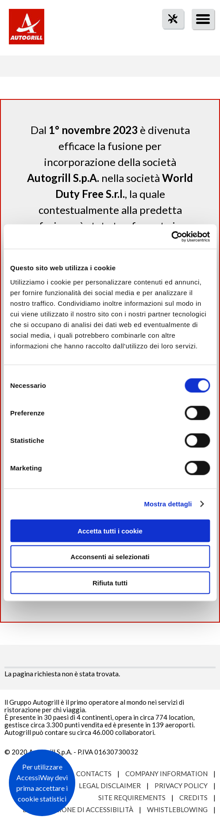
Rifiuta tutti (110, 582)
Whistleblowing (177, 809)
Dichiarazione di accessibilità (78, 809)
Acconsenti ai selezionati (109, 557)
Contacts (94, 774)
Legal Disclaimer (110, 785)
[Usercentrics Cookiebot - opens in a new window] (171, 236)
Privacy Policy (181, 785)
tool (168, 35)
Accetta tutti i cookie (110, 530)
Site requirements (132, 797)
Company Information (166, 774)
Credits (193, 797)
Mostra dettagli (168, 504)
